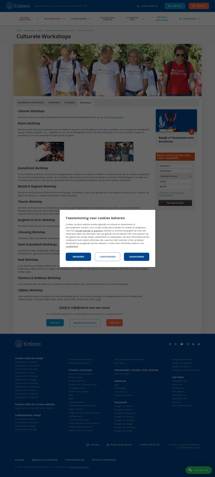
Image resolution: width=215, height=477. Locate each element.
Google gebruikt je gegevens (89, 230)
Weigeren (78, 257)
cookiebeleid (72, 246)
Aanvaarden (136, 257)
